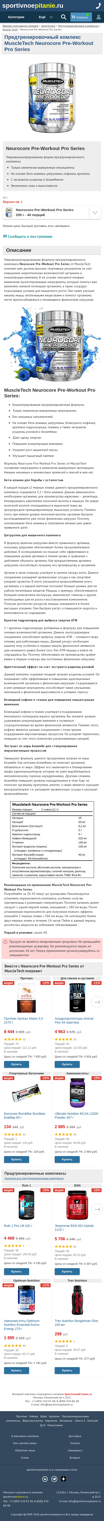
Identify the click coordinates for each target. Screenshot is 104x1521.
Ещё (42, 17)
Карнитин (51, 1420)
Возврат (75, 1457)
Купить (16, 1064)
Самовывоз (75, 1450)
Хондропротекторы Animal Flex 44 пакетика (74, 1020)
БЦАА (43, 1416)
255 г (5, 197)
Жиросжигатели (32, 1420)
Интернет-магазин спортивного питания (52, 1394)
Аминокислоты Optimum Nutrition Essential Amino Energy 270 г (22, 1325)
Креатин (54, 1416)
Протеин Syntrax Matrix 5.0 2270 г (23, 1020)
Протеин (21, 1416)
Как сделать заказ (25, 1443)
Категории (16, 17)
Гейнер (33, 1416)
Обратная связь (25, 1450)
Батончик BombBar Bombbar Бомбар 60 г (25, 1116)
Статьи (25, 1457)
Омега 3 (80, 1420)
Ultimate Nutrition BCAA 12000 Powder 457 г (76, 1116)
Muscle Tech (9, 29)
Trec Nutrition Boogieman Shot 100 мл (76, 1323)
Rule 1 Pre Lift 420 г (18, 1226)
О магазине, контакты (25, 1436)
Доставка (75, 1436)
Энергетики (48, 25)
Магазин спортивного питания (20, 25)
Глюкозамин (55, 1425)
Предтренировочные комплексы (78, 25)
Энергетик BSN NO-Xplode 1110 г (74, 1228)
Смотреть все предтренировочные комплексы (34, 1178)
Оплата (75, 1443)
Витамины (66, 1420)
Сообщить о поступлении (30, 236)
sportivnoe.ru (32, 5)
